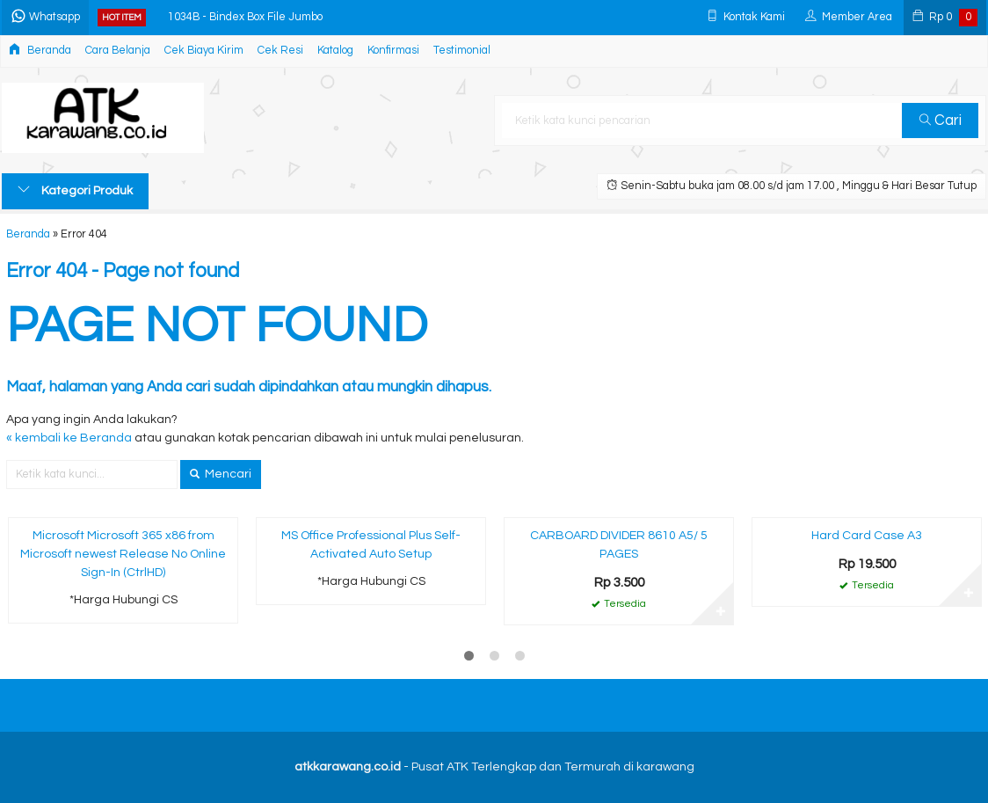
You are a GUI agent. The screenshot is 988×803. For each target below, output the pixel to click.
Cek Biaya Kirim (203, 50)
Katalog (335, 50)
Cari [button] (940, 120)
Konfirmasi (393, 50)
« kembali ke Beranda (69, 438)
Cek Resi (280, 50)
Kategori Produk (75, 190)
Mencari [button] (220, 474)
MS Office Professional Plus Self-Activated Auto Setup (371, 544)
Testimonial (461, 50)
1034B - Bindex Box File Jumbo (245, 17)
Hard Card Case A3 (866, 535)
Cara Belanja (117, 50)
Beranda (40, 49)
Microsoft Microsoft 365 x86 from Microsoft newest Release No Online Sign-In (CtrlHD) (123, 554)
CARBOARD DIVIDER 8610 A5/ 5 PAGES (619, 544)
